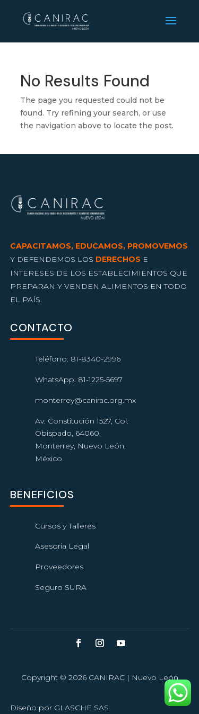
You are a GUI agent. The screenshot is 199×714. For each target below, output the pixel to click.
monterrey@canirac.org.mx (85, 400)
